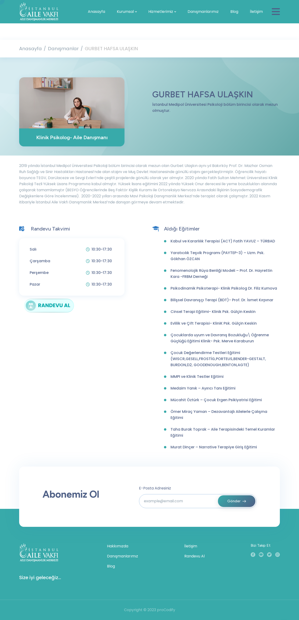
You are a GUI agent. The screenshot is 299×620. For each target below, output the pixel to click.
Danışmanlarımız (203, 11)
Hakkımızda (117, 546)
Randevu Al (194, 556)
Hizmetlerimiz (160, 11)
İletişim (256, 11)
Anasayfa (96, 11)
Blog (234, 11)
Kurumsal (125, 11)
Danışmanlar (63, 48)
